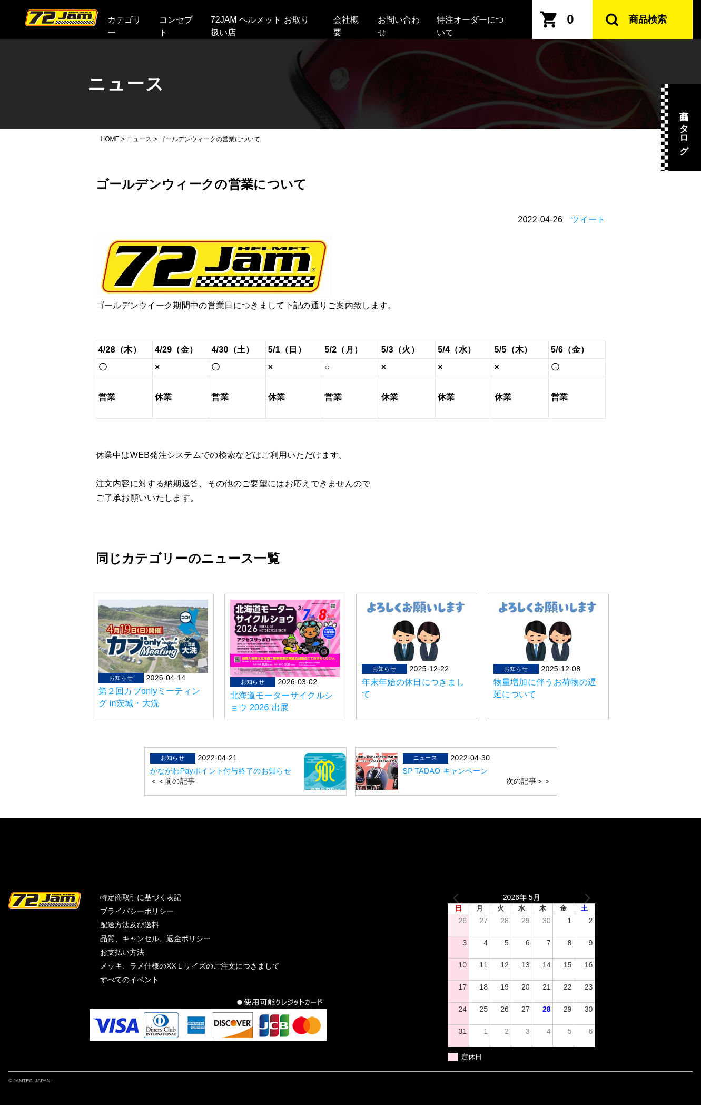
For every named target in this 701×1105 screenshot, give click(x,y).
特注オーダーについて (470, 26)
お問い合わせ (399, 26)
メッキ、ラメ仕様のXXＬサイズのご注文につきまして (190, 966)
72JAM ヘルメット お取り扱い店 (260, 26)
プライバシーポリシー (137, 911)
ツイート (588, 219)
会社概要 (346, 26)
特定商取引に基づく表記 (140, 897)
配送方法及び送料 (129, 925)
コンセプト (176, 26)
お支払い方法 (122, 952)
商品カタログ (684, 127)
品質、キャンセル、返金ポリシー (155, 938)
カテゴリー (124, 26)
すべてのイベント (129, 979)
